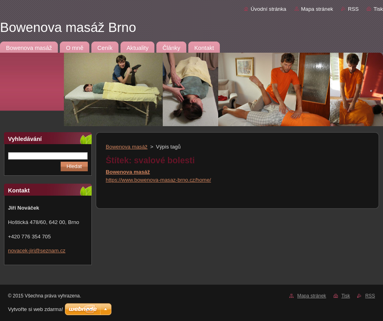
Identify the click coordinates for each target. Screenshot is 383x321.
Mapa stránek (317, 9)
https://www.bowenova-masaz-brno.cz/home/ (158, 180)
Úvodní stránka (268, 9)
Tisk (378, 9)
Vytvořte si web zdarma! (35, 309)
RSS (353, 9)
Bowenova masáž (127, 147)
